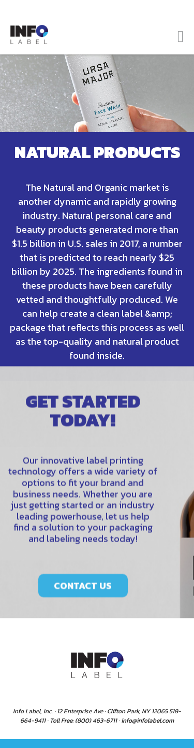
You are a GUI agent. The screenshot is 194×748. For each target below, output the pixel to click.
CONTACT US (83, 593)
